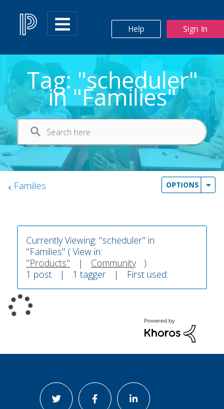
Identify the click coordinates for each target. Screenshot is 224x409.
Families (30, 186)
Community (113, 263)
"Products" (48, 263)
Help (136, 28)
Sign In (195, 28)
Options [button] (182, 185)
